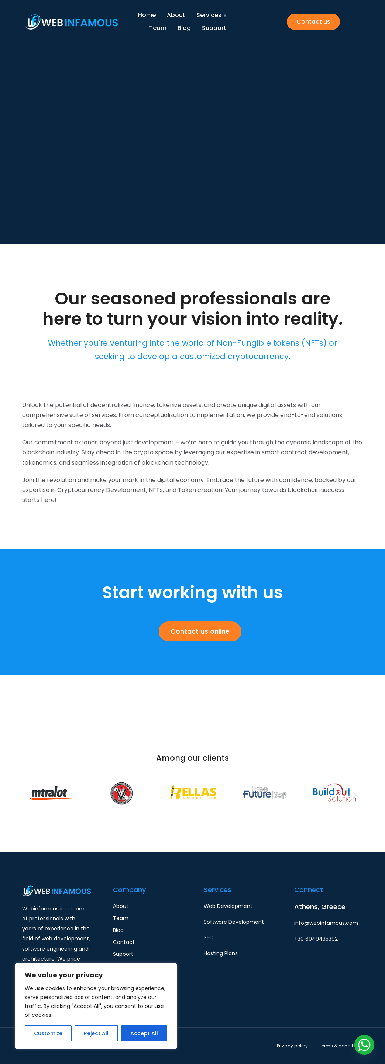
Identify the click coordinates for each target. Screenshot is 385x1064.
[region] (96, 1006)
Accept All (144, 1033)
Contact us (313, 22)
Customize (48, 1033)
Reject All (96, 1033)
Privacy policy (292, 1046)
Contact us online (200, 631)
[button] (30, 794)
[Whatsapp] (364, 1045)
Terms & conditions (341, 1046)
